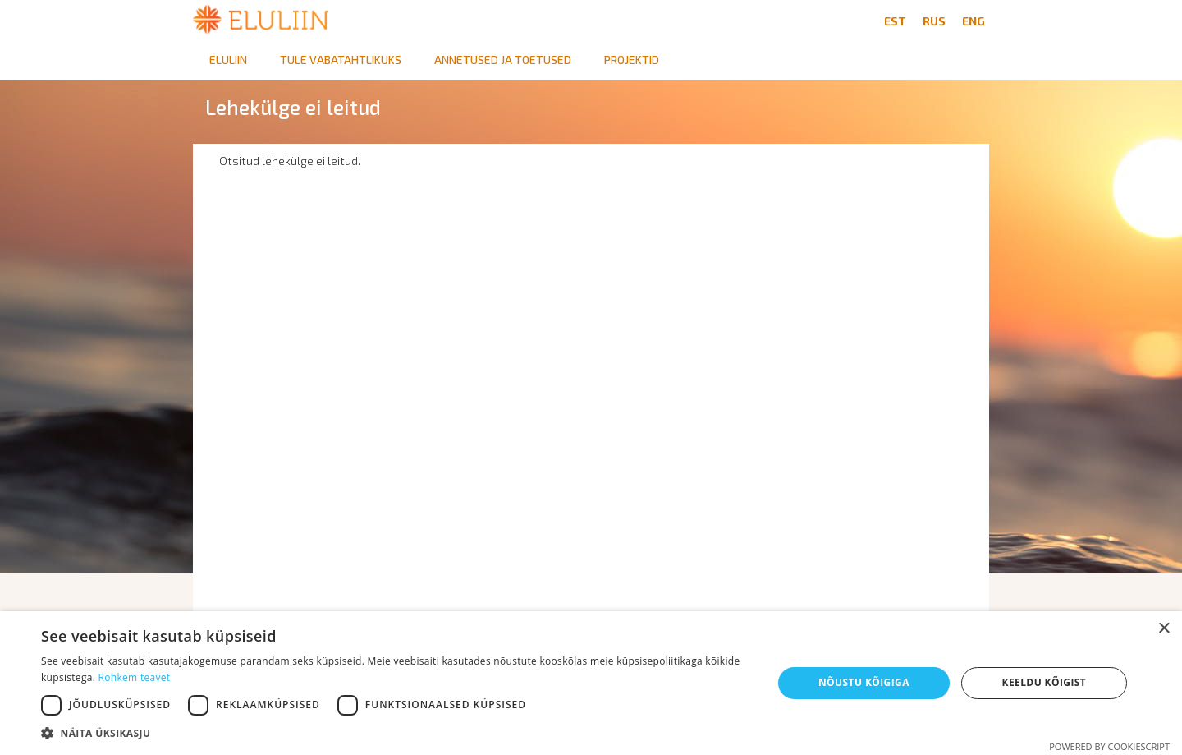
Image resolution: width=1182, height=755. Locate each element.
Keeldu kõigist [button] (1044, 682)
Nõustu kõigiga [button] (863, 682)
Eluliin (228, 60)
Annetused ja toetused (502, 60)
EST (895, 21)
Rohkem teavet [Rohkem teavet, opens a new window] (134, 677)
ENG (973, 21)
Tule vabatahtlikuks (340, 60)
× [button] (1163, 629)
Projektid (631, 60)
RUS (934, 21)
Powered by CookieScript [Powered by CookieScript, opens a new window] (1109, 746)
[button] (396, 734)
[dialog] (591, 683)
